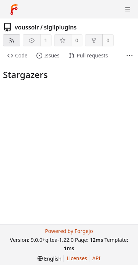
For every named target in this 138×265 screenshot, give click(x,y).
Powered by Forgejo (69, 230)
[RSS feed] (11, 40)
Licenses (77, 258)
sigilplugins (60, 27)
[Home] (14, 9)
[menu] (49, 258)
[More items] (129, 56)
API (96, 258)
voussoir (27, 27)
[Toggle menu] (127, 9)
